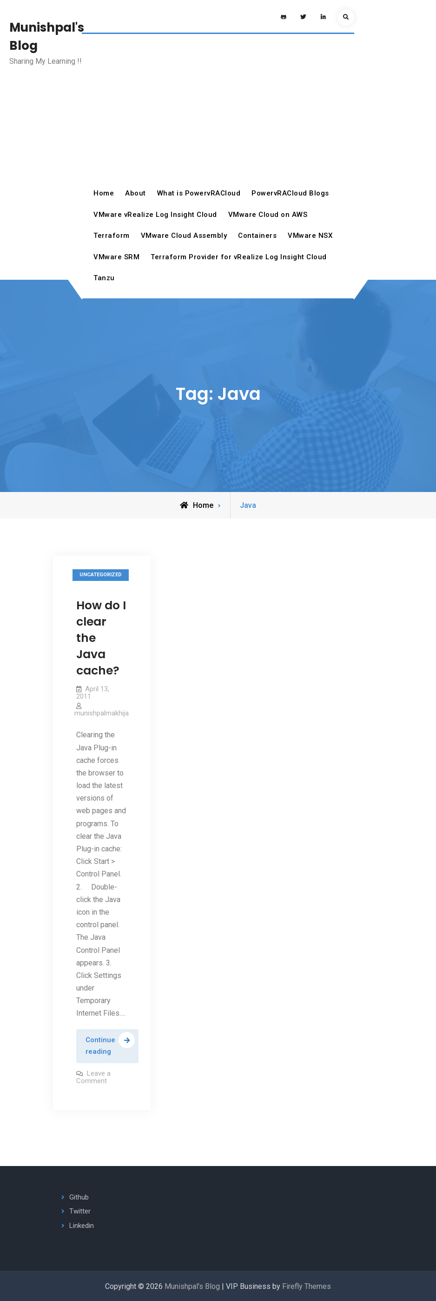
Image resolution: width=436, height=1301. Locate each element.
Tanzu (104, 278)
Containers (257, 235)
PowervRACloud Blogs (290, 193)
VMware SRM (116, 257)
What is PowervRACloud (199, 193)
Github (79, 1197)
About (135, 193)
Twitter (80, 1211)
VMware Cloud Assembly (184, 235)
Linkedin (81, 1225)
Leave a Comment (93, 1077)
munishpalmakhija (101, 713)
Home (103, 193)
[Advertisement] (218, 113)
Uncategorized (100, 575)
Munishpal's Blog (192, 1286)
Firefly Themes (306, 1286)
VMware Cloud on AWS (268, 214)
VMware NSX (310, 235)
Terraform (111, 235)
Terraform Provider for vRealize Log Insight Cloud (239, 257)
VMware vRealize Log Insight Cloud (155, 214)
